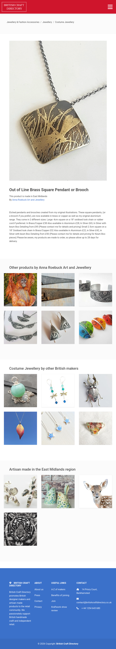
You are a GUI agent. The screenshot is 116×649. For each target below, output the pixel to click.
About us (38, 589)
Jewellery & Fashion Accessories (23, 22)
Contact (38, 601)
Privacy (38, 607)
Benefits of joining (60, 595)
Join (53, 601)
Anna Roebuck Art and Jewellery (28, 199)
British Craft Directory (67, 643)
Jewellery (47, 22)
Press (37, 595)
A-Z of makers (58, 589)
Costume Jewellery (64, 22)
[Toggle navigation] (110, 7)
